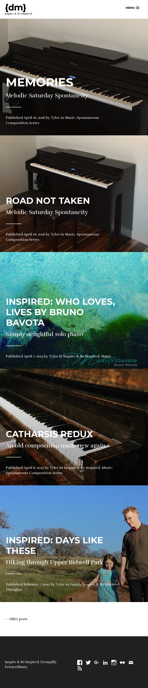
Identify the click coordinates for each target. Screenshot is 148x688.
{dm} (15, 7)
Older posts (16, 619)
